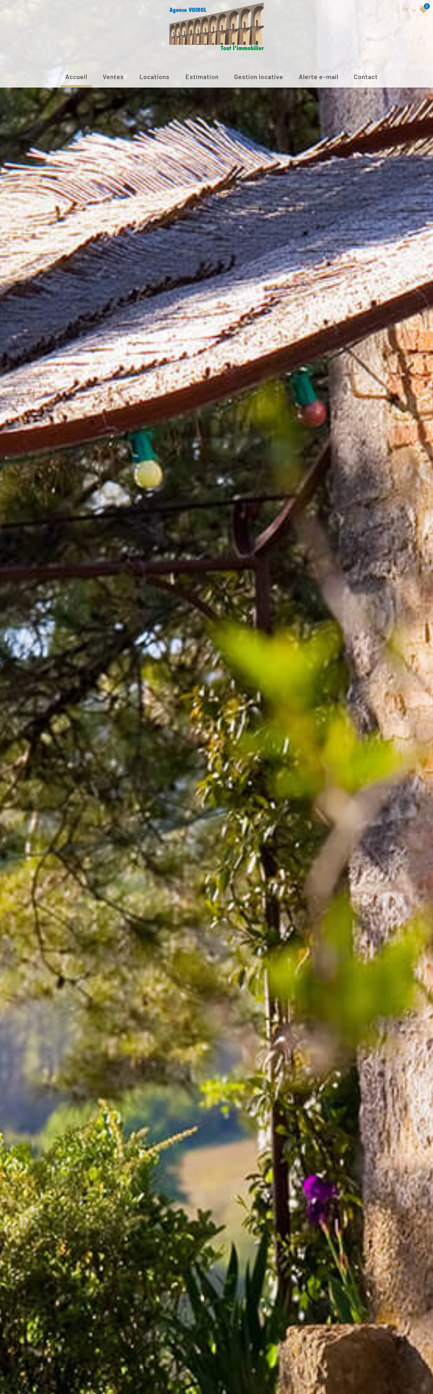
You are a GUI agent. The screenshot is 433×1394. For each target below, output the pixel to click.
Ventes (113, 76)
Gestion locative (258, 76)
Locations (154, 76)
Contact (366, 76)
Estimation (202, 76)
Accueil (76, 76)
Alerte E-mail (318, 76)
